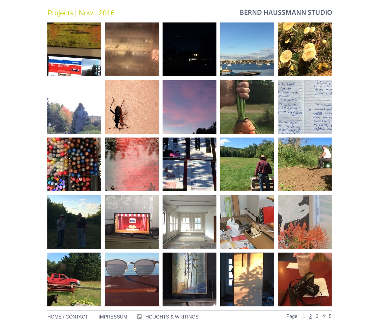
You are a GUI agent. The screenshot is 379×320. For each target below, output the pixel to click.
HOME (54, 316)
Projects (60, 13)
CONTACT (76, 316)
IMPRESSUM (113, 316)
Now (86, 13)
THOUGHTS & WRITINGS (168, 316)
